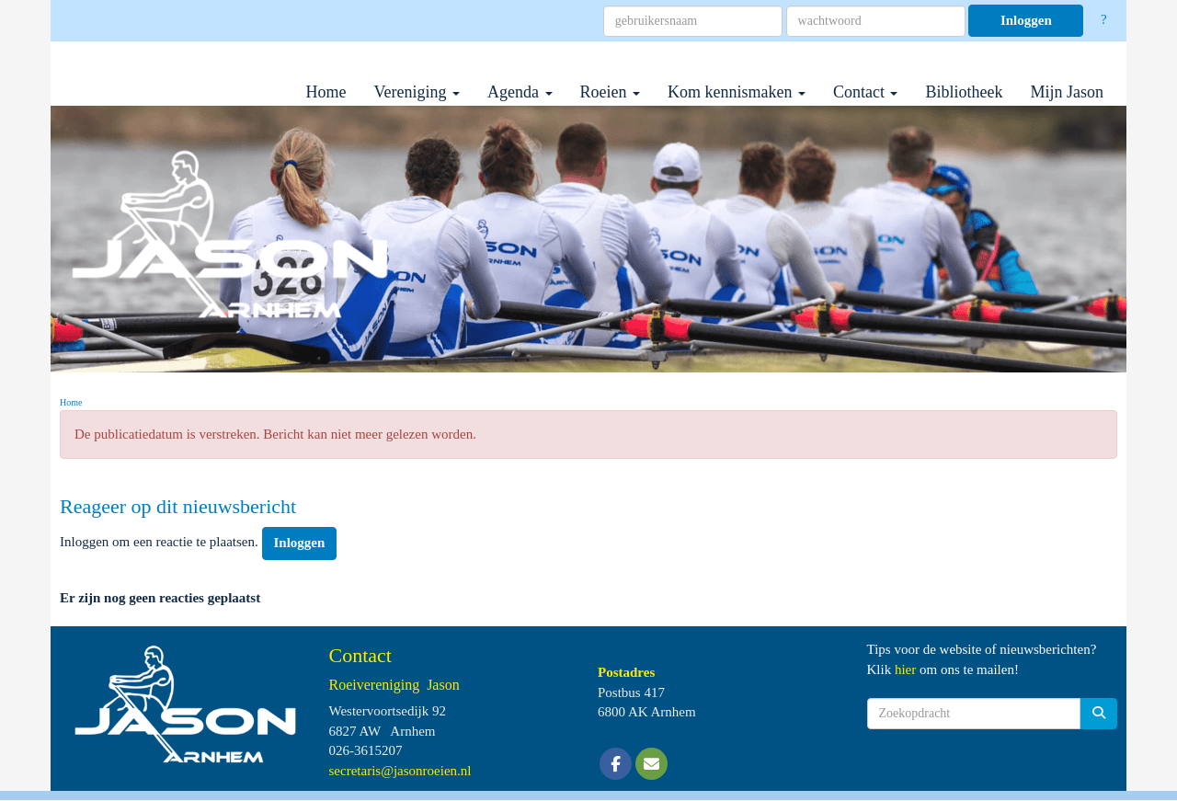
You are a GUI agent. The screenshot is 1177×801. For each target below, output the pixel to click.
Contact (865, 92)
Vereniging (417, 92)
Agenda (519, 92)
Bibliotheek (963, 92)
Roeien (610, 92)
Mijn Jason (1066, 92)
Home (326, 92)
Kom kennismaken (737, 92)
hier (905, 669)
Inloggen (1026, 20)
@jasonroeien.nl (400, 770)
